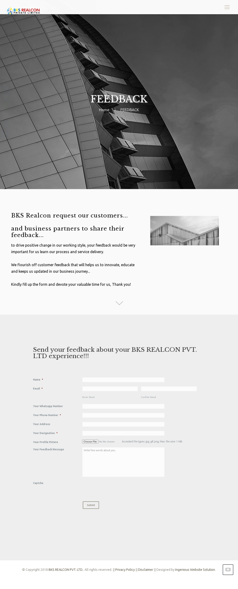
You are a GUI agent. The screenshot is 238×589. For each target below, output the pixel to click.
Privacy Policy (125, 570)
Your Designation (75, 428)
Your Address (73, 422)
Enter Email (100, 406)
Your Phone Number (76, 417)
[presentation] (114, 460)
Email (70, 401)
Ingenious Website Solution (195, 570)
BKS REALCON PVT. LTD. (66, 570)
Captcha (71, 457)
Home (104, 109)
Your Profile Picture (75, 433)
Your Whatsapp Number (77, 412)
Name (71, 395)
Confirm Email (136, 406)
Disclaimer (145, 570)
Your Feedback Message (77, 437)
